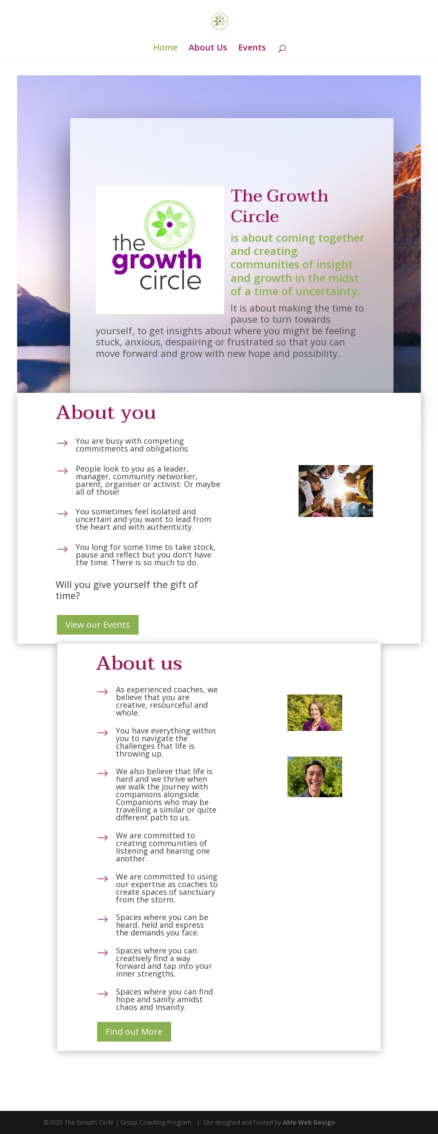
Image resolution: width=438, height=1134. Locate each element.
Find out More (134, 1031)
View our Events (97, 624)
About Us (208, 49)
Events (252, 49)
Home (165, 49)
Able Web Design (309, 1122)
